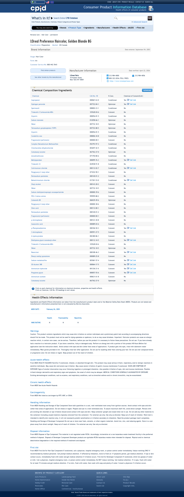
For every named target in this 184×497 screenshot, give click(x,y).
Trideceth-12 (36, 164)
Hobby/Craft (40, 483)
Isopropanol (35, 100)
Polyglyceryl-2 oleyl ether (40, 172)
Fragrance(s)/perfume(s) (40, 140)
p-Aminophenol (36, 220)
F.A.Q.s (125, 480)
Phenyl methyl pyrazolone (40, 256)
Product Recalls (129, 483)
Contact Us (100, 483)
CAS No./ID (94, 96)
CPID (38, 8)
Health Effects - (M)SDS (123, 28)
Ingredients (89, 28)
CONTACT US (139, 2)
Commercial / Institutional (72, 489)
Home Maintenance (42, 480)
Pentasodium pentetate (39, 176)
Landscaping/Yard (69, 477)
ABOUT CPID (116, 2)
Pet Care (65, 486)
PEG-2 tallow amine (38, 196)
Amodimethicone (37, 156)
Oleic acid (35, 208)
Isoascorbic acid (37, 224)
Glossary (99, 480)
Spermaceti (35, 108)
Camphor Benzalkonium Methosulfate (44, 144)
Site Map (126, 477)
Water (33, 124)
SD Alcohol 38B (36, 264)
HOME (109, 2)
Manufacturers (103, 28)
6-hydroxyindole (37, 236)
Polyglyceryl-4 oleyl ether (40, 204)
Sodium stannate (37, 120)
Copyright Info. (129, 486)
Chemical (35, 96)
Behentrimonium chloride (40, 180)
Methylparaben (36, 160)
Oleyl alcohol (36, 184)
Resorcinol (35, 252)
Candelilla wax (36, 136)
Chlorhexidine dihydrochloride (42, 148)
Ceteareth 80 (36, 200)
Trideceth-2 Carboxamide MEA (42, 112)
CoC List (131, 100)
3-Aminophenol (36, 232)
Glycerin (34, 116)
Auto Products (40, 477)
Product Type (75, 28)
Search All (100, 486)
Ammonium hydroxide (39, 269)
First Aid (140, 28)
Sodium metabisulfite (39, 260)
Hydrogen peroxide (38, 104)
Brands (63, 28)
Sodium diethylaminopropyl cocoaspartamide (47, 192)
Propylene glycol (37, 273)
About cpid (100, 477)
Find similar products (48, 70)
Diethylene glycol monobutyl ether (43, 240)
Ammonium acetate (38, 277)
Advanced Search (140, 22)
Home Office (40, 489)
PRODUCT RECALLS (128, 2)
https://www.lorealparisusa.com (122, 81)
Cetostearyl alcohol (38, 152)
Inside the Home (68, 480)
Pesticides (39, 486)
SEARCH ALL (149, 2)
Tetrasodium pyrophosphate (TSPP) (43, 128)
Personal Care (67, 483)
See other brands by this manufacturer (48, 77)
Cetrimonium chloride (39, 168)
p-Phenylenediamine (38, 228)
